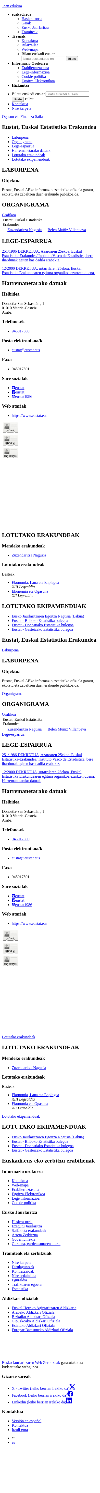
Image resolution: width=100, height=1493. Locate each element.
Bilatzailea (30, 45)
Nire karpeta (21, 108)
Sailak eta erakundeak (29, 1230)
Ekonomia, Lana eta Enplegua (35, 582)
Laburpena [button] (20, 137)
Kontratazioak (23, 1271)
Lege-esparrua (13, 734)
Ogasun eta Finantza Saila (22, 116)
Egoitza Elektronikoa (38, 81)
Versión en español (26, 1421)
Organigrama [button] (22, 142)
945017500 (20, 331)
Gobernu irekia (23, 1239)
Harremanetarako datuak (21, 781)
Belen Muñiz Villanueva (67, 230)
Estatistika (20, 1289)
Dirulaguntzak (23, 1267)
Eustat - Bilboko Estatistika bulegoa (40, 620)
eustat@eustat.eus (26, 350)
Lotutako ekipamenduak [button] (31, 159)
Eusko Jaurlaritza (35, 27)
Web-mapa (30, 49)
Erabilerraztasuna (35, 68)
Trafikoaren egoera (27, 1284)
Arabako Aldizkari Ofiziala (33, 1312)
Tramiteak (30, 32)
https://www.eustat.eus (29, 415)
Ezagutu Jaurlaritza (27, 1226)
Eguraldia (19, 1280)
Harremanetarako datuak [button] (31, 150)
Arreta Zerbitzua (25, 1235)
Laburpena (10, 650)
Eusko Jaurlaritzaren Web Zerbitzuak (31, 1362)
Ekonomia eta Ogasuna (30, 591)
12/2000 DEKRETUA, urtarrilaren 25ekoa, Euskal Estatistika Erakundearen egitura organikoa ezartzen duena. (48, 270)
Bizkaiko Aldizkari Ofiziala (33, 1317)
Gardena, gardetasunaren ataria (36, 1244)
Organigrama (12, 693)
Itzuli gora (20, 1430)
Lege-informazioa (36, 72)
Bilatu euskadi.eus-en (38, 54)
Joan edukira (12, 6)
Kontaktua (30, 41)
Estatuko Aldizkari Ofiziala (33, 1325)
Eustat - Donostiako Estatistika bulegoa (43, 625)
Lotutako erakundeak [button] (28, 155)
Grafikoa (9, 215)
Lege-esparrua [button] (23, 146)
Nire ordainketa (24, 1276)
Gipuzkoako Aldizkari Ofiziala (36, 1321)
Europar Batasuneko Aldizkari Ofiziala (42, 1330)
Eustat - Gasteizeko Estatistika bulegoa (42, 629)
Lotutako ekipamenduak (21, 1116)
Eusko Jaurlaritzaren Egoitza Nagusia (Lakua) (48, 616)
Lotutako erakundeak (18, 1037)
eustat (18, 388)
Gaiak (26, 23)
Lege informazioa (25, 1198)
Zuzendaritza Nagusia (24, 230)
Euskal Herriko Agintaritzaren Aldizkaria (44, 1308)
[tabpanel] (50, 181)
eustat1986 (22, 396)
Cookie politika (34, 76)
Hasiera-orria (32, 19)
